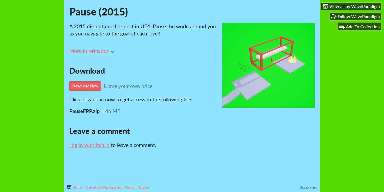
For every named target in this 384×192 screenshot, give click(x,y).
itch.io (77, 187)
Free (314, 187)
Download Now (85, 86)
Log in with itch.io (89, 145)
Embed (144, 187)
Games (304, 187)
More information (91, 51)
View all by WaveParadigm (104, 187)
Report (130, 187)
